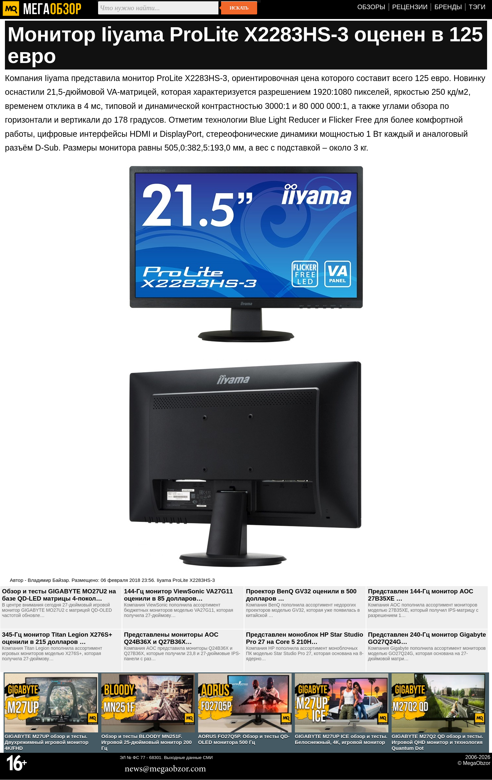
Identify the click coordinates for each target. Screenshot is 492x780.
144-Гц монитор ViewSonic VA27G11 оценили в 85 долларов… (178, 595)
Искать (239, 7)
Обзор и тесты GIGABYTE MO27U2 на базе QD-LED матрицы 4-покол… (59, 595)
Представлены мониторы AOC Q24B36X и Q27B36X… (171, 638)
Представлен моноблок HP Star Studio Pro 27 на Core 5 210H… (304, 638)
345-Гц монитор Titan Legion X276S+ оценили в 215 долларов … (57, 638)
